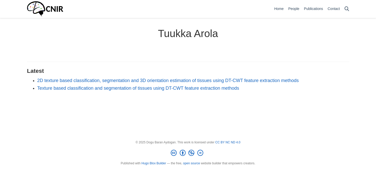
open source (191, 163)
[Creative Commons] (188, 153)
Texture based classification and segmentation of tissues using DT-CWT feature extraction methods (138, 88)
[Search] (347, 9)
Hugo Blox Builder (153, 163)
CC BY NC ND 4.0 (227, 142)
